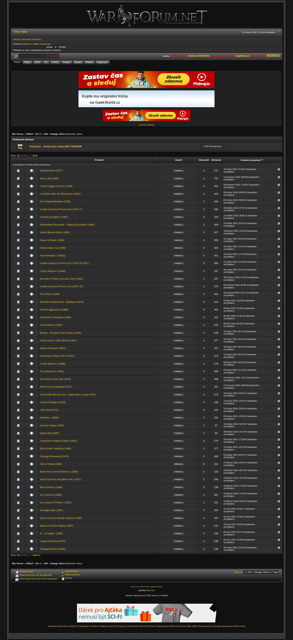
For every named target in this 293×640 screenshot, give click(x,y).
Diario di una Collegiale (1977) (56, 386)
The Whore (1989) (50, 294)
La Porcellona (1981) (51, 325)
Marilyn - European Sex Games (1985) (60, 332)
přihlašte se (27, 44)
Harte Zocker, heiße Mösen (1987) (58, 340)
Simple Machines (156, 587)
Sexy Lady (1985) (49, 178)
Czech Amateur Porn (135, 626)
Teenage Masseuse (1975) (54, 456)
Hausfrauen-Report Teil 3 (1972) (57, 355)
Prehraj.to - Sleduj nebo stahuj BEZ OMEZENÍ (56, 146)
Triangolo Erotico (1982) (53, 549)
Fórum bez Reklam (146, 125)
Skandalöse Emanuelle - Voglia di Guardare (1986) (67, 224)
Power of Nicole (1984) (52, 240)
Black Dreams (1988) (51, 487)
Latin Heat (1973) (49, 410)
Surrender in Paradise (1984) (55, 317)
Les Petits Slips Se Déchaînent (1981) (60, 193)
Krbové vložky (239, 626)
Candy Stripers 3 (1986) (53, 363)
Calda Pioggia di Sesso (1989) (56, 186)
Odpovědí (204, 160)
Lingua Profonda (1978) (52, 541)
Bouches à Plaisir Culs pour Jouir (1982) (61, 278)
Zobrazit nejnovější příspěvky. (27, 39)
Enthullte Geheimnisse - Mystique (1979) (62, 302)
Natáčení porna (106, 626)
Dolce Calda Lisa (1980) (53, 247)
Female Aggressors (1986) (54, 309)
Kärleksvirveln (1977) (51, 170)
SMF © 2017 (144, 587)
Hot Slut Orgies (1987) (52, 425)
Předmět (99, 160)
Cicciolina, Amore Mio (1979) (55, 379)
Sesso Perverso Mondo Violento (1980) (61, 518)
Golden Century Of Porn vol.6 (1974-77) (61, 209)
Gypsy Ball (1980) (49, 433)
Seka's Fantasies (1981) (53, 348)
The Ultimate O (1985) (52, 371)
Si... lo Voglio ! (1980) (51, 533)
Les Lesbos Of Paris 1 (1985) (55, 502)
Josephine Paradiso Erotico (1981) (58, 440)
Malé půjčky (192, 626)
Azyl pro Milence (69, 626)
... (28, 155)
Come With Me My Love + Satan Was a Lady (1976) (68, 394)
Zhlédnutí (216, 160)
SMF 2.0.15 (135, 587)
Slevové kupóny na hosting (209, 626)
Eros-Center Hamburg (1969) (55, 448)
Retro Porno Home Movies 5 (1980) (59, 471)
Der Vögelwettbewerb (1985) (55, 201)
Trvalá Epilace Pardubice (88, 626)
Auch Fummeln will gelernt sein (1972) (60, 479)
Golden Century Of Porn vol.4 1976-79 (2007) (64, 263)
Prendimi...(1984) (49, 417)
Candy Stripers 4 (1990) (53, 271)
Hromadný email (54, 626)
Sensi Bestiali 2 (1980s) (52, 255)
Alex (79, 134)
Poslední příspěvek (252, 160)
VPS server (150, 626)
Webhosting (227, 626)
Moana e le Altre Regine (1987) (56, 525)
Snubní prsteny (162, 626)
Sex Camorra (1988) (51, 494)
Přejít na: (238, 572)
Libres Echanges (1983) (53, 402)
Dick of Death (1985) (51, 464)
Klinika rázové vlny (178, 626)
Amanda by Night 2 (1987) (54, 217)
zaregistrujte (44, 44)
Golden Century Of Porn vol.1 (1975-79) (61, 286)
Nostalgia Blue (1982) (51, 510)
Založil (178, 160)
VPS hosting (119, 626)
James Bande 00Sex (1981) (55, 232)
